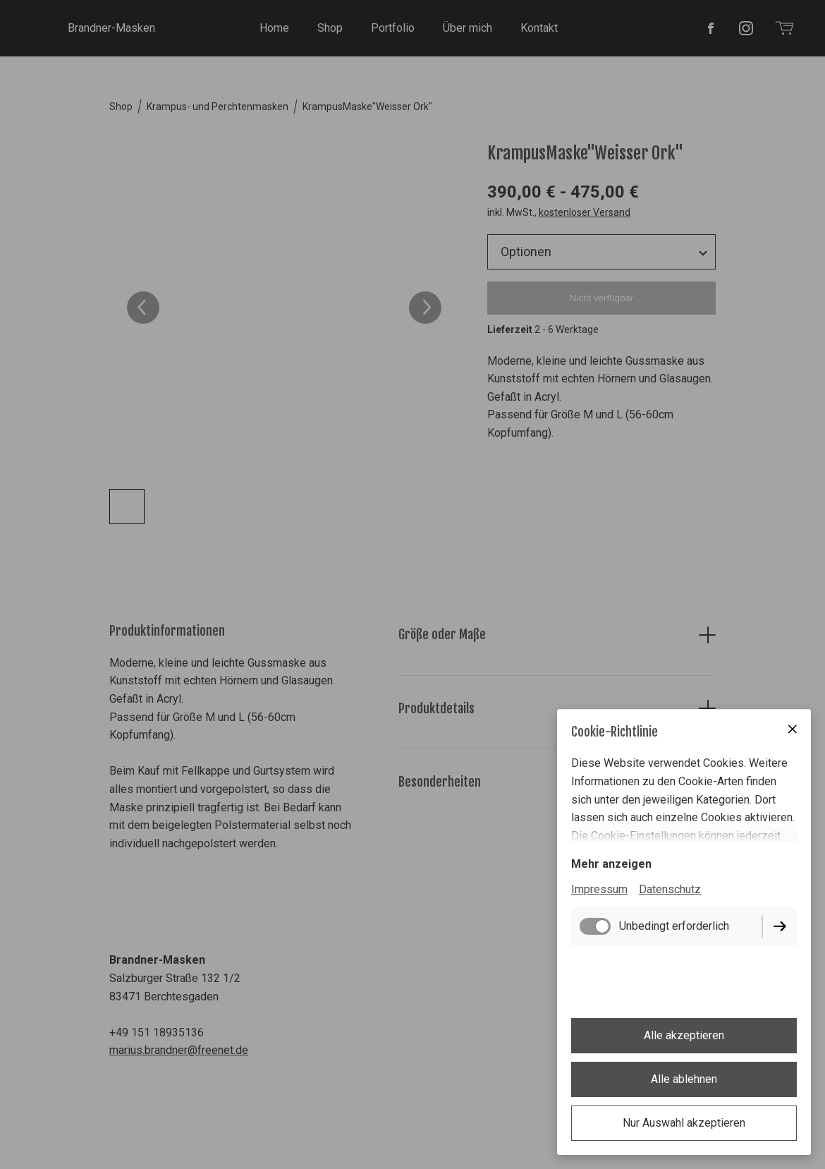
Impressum (599, 889)
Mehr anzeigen (611, 864)
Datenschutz (670, 889)
